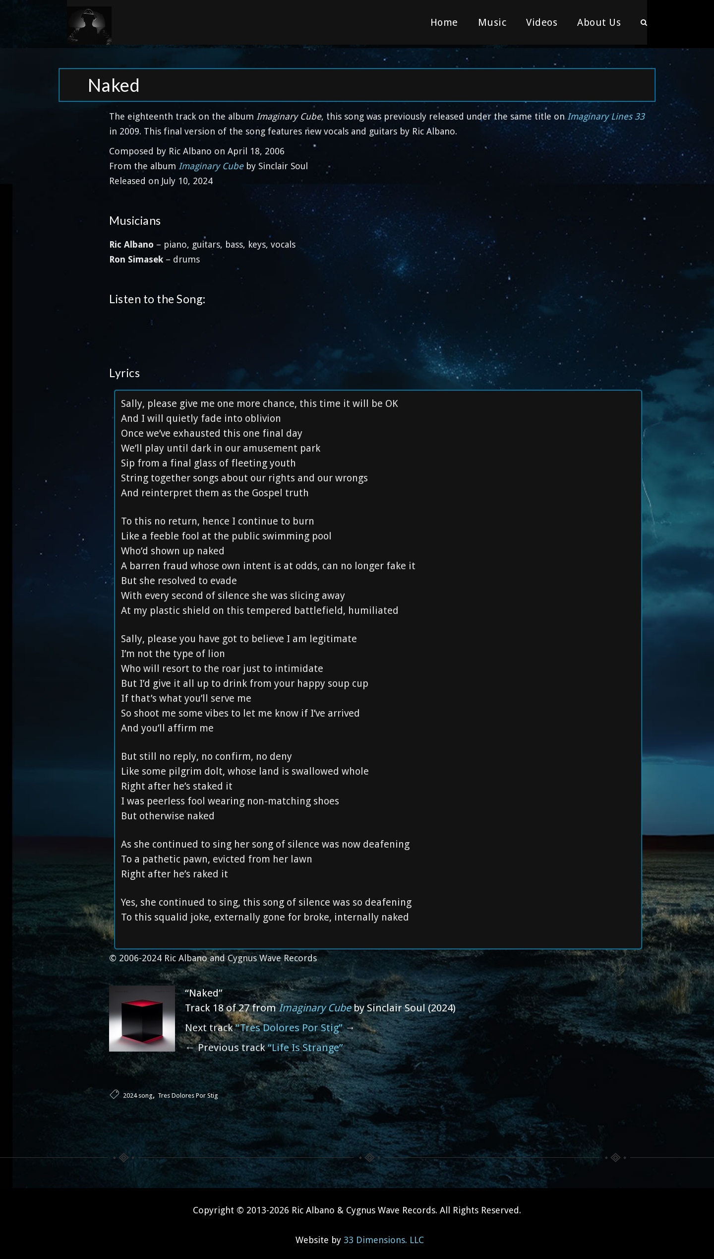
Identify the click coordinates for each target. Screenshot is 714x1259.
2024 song (138, 1092)
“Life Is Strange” (305, 1044)
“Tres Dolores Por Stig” (289, 1024)
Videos (541, 22)
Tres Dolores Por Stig (188, 1092)
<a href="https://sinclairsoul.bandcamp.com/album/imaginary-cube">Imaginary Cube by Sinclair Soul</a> (378, 322)
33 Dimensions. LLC (384, 1236)
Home (444, 22)
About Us (599, 22)
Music (492, 22)
